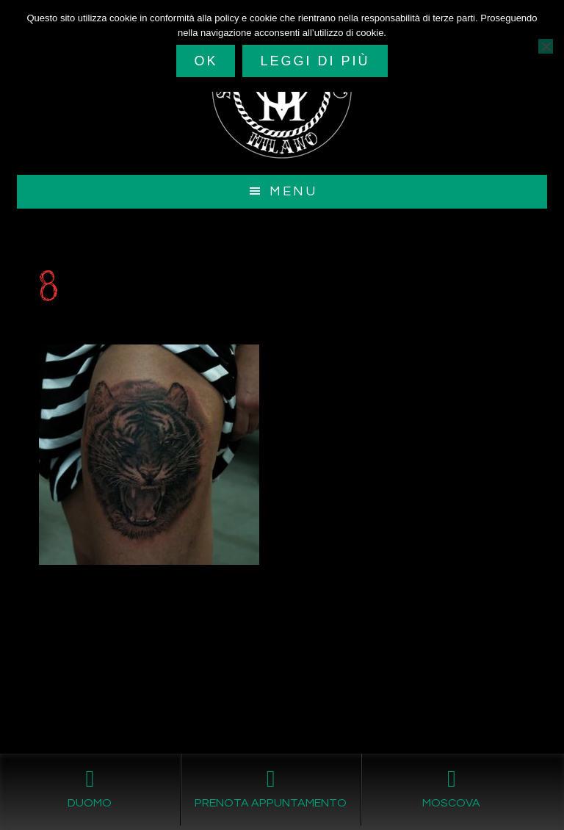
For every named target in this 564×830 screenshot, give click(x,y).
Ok (205, 61)
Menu (293, 191)
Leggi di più (314, 61)
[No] (545, 46)
